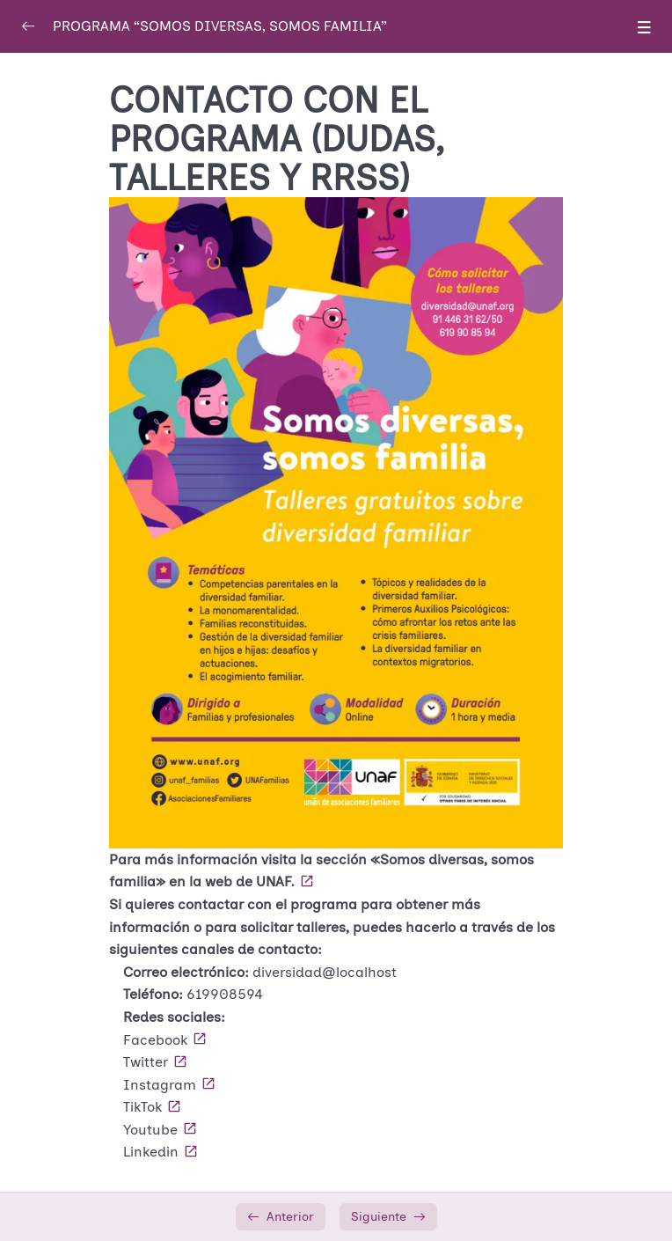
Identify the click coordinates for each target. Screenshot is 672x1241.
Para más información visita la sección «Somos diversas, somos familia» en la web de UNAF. (321, 871)
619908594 (224, 994)
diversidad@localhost (324, 972)
